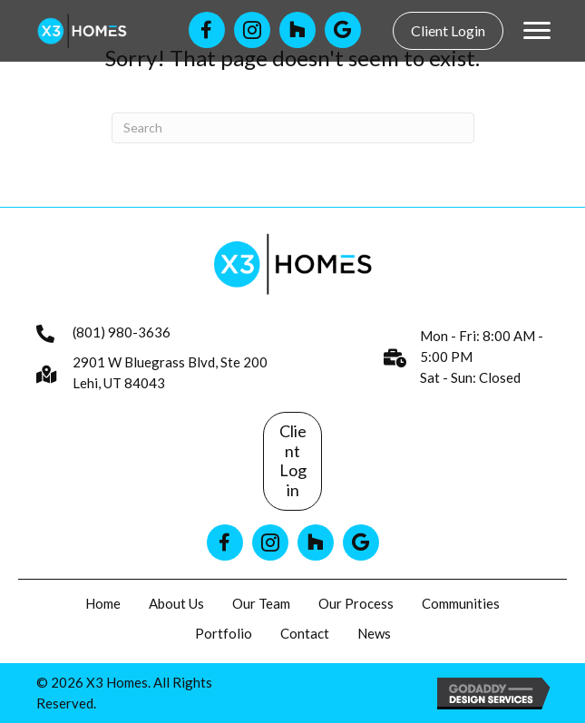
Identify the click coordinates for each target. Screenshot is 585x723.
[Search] (293, 127)
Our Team (261, 603)
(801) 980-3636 (122, 332)
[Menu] (537, 30)
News (374, 633)
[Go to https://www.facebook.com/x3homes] (207, 30)
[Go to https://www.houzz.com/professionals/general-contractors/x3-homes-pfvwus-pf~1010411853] (297, 30)
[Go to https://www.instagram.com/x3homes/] (252, 30)
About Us (176, 603)
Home (103, 603)
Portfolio (223, 633)
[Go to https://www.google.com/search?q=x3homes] (361, 542)
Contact (304, 633)
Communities (461, 603)
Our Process (356, 603)
